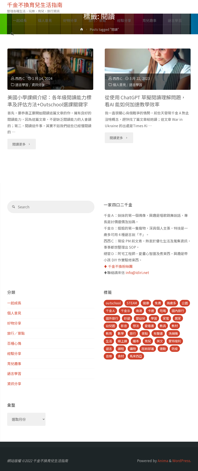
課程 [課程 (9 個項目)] (121, 348)
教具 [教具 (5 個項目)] (163, 325)
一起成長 (14, 302)
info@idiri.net (137, 272)
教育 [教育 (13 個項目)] (109, 333)
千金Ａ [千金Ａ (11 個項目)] (110, 310)
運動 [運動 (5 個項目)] (163, 348)
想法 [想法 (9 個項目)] (136, 325)
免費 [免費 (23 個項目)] (158, 303)
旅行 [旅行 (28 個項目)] (133, 333)
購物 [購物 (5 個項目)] (133, 348)
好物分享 (14, 323)
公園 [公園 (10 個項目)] (185, 303)
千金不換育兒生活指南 (35, 4)
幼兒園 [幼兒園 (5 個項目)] (110, 325)
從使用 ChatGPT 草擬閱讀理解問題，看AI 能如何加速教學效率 (145, 101)
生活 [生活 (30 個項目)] (109, 341)
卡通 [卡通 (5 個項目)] (151, 310)
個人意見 (120, 84)
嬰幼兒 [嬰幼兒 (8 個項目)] (140, 318)
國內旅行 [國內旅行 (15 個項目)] (178, 310)
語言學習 (22, 84)
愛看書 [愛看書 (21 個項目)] (149, 325)
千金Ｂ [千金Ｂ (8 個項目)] (125, 310)
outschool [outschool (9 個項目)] (113, 303)
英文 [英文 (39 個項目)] (160, 341)
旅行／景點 (16, 333)
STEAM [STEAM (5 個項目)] (132, 303)
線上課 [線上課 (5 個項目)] (122, 341)
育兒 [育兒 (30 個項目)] (148, 341)
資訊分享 (39, 84)
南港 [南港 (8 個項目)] (139, 310)
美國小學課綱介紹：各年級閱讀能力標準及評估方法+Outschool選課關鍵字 (49, 101)
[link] (12, 34)
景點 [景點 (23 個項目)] (145, 333)
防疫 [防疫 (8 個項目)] (175, 348)
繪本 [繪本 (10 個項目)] (136, 341)
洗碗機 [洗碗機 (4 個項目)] (173, 333)
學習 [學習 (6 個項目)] (154, 318)
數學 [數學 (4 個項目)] (121, 333)
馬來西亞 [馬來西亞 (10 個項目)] (136, 356)
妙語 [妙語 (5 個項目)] (127, 318)
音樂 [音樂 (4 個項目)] (109, 356)
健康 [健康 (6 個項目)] (146, 303)
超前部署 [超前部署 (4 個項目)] (148, 348)
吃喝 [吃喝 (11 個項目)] (163, 310)
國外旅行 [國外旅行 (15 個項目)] (112, 318)
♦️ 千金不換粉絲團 (118, 266)
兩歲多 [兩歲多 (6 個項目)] (171, 303)
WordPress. (181, 460)
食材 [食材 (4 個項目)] (121, 356)
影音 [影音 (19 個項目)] (124, 325)
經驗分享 (14, 353)
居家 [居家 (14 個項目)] (178, 318)
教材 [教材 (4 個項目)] (175, 325)
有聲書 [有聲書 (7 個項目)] (158, 333)
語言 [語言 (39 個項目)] (109, 348)
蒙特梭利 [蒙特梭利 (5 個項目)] (175, 341)
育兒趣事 (14, 363)
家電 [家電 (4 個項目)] (166, 318)
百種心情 (14, 343)
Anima (162, 460)
